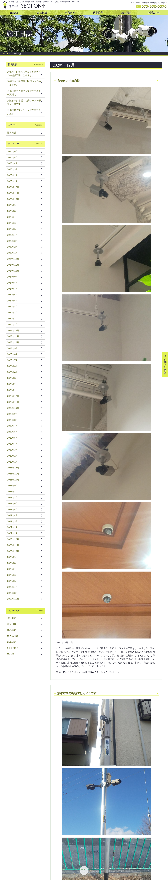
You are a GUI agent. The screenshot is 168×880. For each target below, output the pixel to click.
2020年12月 (13, 539)
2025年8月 (12, 211)
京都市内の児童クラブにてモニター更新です (24, 93)
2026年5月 (12, 157)
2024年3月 (12, 312)
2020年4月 (12, 587)
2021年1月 (12, 533)
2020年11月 (13, 545)
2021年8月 (12, 491)
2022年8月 (12, 420)
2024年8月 (12, 283)
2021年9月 (12, 485)
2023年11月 (13, 336)
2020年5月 (12, 581)
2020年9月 (12, 557)
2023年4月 (12, 372)
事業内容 (11, 624)
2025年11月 (13, 193)
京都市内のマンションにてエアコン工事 (24, 112)
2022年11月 (13, 402)
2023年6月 (12, 366)
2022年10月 (13, 408)
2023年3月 (12, 378)
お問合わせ (12, 648)
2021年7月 (12, 497)
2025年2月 (12, 247)
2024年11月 (13, 265)
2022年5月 (12, 438)
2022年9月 (12, 414)
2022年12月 (13, 396)
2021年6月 (12, 503)
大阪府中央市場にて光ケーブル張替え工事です (24, 102)
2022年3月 (12, 450)
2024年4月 (12, 306)
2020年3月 (12, 593)
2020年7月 (12, 569)
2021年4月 (12, 515)
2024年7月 (12, 289)
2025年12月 (13, 187)
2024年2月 (12, 318)
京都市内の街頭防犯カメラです (76, 693)
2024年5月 (12, 300)
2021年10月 (13, 480)
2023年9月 (12, 348)
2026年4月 (12, 163)
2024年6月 (12, 294)
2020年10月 (13, 551)
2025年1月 (12, 253)
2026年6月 (12, 151)
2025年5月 (12, 229)
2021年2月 (12, 527)
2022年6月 (12, 432)
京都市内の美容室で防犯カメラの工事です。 (24, 83)
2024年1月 (12, 324)
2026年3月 (12, 169)
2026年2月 (12, 175)
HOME (5, 54)
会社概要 (11, 618)
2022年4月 (12, 444)
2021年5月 (12, 509)
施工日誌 (11, 132)
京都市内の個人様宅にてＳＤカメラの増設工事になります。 (24, 74)
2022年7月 (12, 426)
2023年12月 (13, 330)
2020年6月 (12, 575)
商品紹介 (11, 630)
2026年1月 (12, 181)
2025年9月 (12, 205)
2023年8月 (12, 354)
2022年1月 (12, 462)
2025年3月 (12, 241)
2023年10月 (13, 342)
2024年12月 (13, 259)
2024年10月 (13, 271)
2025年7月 (12, 217)
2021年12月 (13, 467)
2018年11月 (13, 599)
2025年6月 (12, 223)
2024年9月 (12, 277)
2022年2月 (12, 456)
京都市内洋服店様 (68, 80)
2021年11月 (13, 473)
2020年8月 (12, 563)
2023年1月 (12, 390)
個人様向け (12, 636)
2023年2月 (12, 384)
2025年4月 (12, 235)
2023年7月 (12, 360)
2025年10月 (13, 199)
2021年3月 (12, 521)
